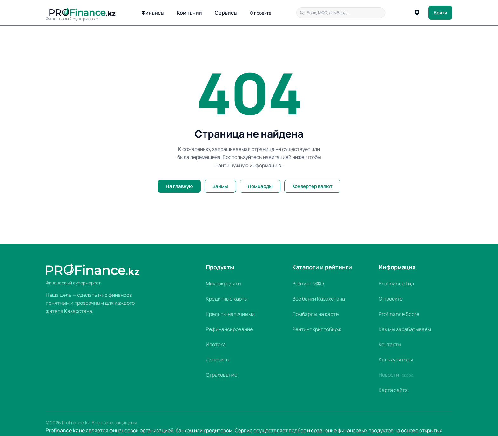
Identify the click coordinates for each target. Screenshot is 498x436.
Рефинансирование (229, 329)
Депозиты (218, 359)
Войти (440, 13)
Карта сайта (393, 390)
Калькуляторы (396, 359)
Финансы (153, 12)
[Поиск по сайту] (340, 12)
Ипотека (216, 344)
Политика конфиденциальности (414, 422)
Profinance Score (399, 313)
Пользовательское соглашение (337, 422)
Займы (220, 186)
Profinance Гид (396, 283)
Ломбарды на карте (315, 313)
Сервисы (226, 12)
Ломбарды (260, 186)
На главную (179, 186)
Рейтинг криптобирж (316, 329)
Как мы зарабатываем (405, 329)
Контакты (390, 344)
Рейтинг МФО (308, 283)
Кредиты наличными (230, 313)
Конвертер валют (312, 186)
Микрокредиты (223, 283)
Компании (189, 12)
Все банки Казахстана (318, 298)
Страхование (221, 374)
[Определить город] (417, 13)
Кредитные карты (227, 298)
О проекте (260, 13)
